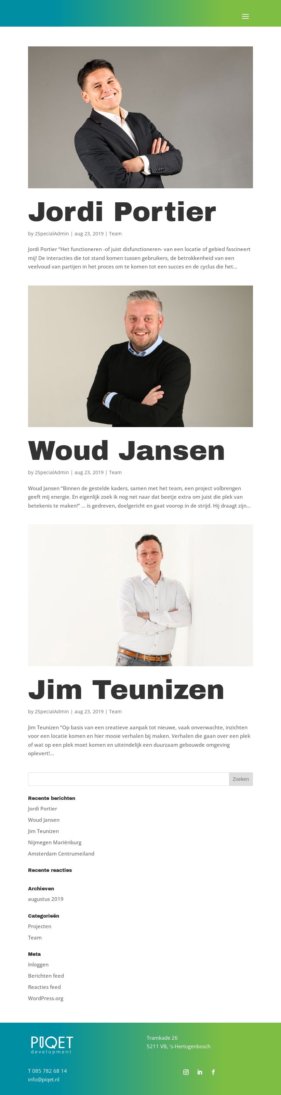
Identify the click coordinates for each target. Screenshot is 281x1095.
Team (115, 233)
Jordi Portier (122, 212)
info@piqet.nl (43, 1079)
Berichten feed (46, 975)
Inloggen (38, 964)
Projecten (39, 926)
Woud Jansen (126, 451)
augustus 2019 (46, 898)
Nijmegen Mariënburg (54, 842)
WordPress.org (45, 998)
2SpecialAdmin (52, 233)
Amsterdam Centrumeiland (61, 853)
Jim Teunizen (126, 690)
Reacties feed (44, 986)
